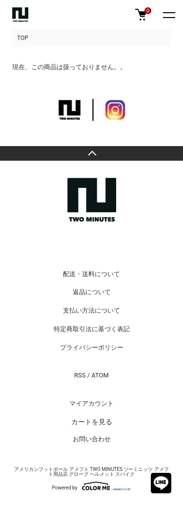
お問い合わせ (92, 439)
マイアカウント (91, 403)
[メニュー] (168, 14)
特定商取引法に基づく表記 (92, 329)
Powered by (91, 486)
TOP (22, 38)
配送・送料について (91, 274)
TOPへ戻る (91, 153)
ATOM (100, 375)
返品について (92, 292)
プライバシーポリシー (91, 347)
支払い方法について (91, 310)
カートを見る (91, 422)
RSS (79, 375)
